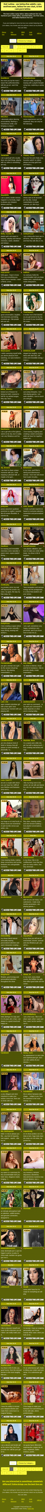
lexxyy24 (26, 819)
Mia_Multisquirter (7, 1131)
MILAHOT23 (27, 897)
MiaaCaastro (5, 351)
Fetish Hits (30, 1508)
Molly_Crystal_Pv (7, 234)
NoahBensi (5, 78)
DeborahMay (5, 936)
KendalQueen (28, 1325)
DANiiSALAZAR (29, 351)
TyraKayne (27, 429)
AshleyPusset (28, 234)
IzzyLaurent (5, 272)
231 (20, 51)
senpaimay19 (28, 389)
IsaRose (26, 272)
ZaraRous (4, 546)
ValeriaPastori (6, 1208)
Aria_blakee (27, 663)
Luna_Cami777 (6, 780)
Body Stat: (11, 56)
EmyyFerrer (5, 974)
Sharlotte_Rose (29, 740)
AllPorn (39, 33)
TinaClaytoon (28, 312)
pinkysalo (4, 506)
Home (13, 41)
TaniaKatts (5, 155)
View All (5, 47)
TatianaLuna (5, 312)
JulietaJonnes (28, 857)
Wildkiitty (4, 857)
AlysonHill (27, 780)
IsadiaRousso (6, 1404)
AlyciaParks (27, 936)
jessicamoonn (28, 623)
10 (7, 51)
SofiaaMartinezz (29, 78)
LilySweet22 (27, 1248)
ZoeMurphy (5, 585)
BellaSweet (27, 468)
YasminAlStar (6, 1325)
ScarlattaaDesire (29, 1365)
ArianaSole (5, 1170)
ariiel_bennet (28, 506)
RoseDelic (4, 1091)
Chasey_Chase (29, 155)
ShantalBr (27, 1208)
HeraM (25, 1287)
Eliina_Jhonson (6, 389)
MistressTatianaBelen (31, 195)
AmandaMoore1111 (8, 1248)
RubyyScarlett (6, 1014)
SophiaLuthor (6, 1365)
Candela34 (5, 1053)
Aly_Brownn (5, 468)
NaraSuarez (5, 429)
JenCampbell (28, 1404)
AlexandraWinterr (29, 1442)
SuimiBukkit (27, 1091)
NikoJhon (4, 117)
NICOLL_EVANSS (29, 585)
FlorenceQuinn (28, 117)
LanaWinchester (7, 740)
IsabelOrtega (5, 1442)
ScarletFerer (5, 819)
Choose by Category (26, 41)
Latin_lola (4, 702)
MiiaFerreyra (28, 1170)
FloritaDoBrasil (6, 663)
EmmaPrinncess (29, 546)
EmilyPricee (5, 623)
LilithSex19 (5, 1287)
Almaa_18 (27, 974)
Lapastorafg (27, 1131)
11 (11, 51)
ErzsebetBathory (29, 1014)
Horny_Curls (28, 1053)
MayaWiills (5, 195)
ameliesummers (29, 702)
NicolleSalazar (6, 897)
